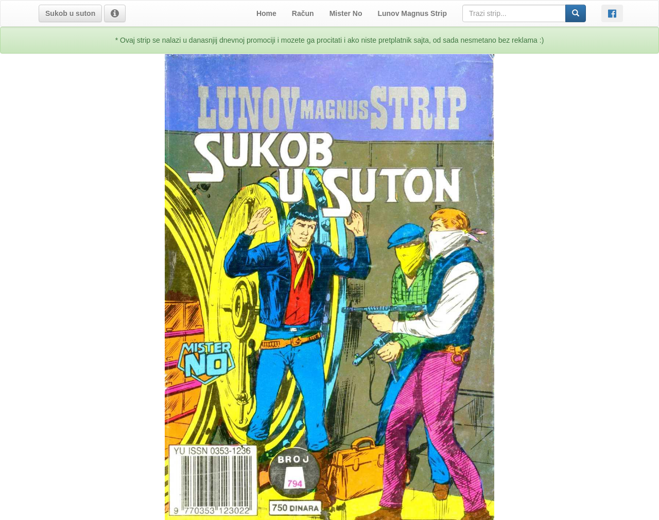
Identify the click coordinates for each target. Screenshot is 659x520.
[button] (70, 13)
